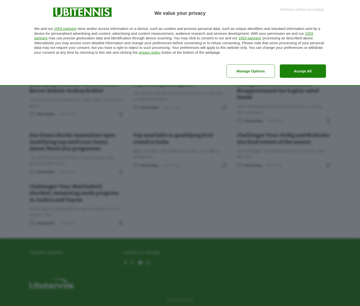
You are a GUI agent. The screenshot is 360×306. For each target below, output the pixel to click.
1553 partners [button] (65, 28)
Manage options (251, 71)
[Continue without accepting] (301, 9)
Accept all (303, 71)
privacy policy (150, 52)
